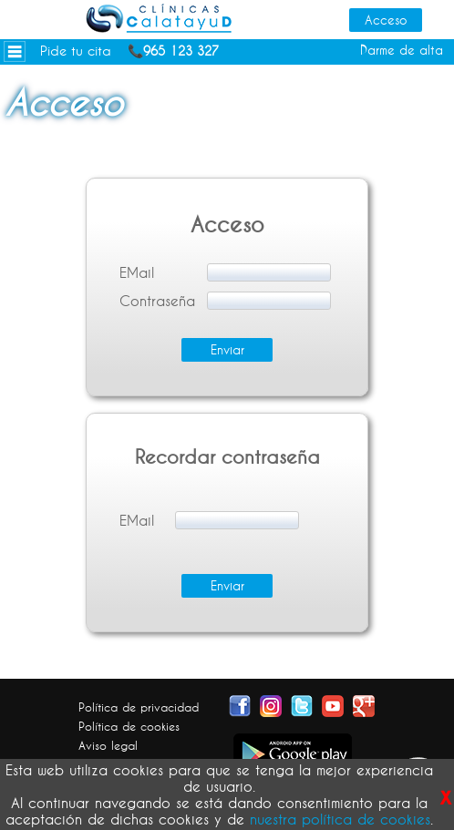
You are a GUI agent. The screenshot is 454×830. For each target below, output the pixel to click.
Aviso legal (108, 745)
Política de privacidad (138, 707)
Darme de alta (401, 50)
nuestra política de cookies (340, 819)
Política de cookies (129, 726)
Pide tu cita (75, 50)
